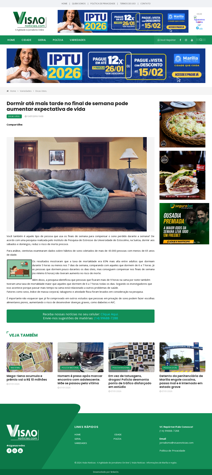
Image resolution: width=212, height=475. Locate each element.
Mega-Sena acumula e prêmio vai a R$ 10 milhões (27, 378)
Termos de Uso (128, 3)
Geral (42, 40)
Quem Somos (79, 3)
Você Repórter (167, 39)
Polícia (58, 40)
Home (64, 3)
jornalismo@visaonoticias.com (176, 442)
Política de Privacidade (102, 3)
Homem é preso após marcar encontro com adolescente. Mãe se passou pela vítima (80, 379)
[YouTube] (192, 39)
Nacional (15, 368)
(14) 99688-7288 (106, 318)
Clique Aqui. (109, 314)
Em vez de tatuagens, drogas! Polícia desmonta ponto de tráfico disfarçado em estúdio (129, 381)
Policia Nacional (70, 368)
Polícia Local (170, 368)
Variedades (77, 40)
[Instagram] (186, 39)
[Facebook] (180, 39)
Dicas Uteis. (41, 90)
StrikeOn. (114, 472)
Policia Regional (121, 368)
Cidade (26, 40)
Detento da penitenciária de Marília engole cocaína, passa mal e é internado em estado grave (181, 381)
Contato (145, 3)
